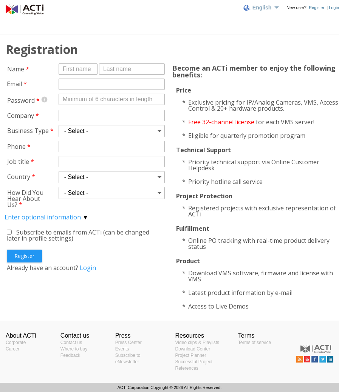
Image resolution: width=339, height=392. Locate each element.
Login (334, 7)
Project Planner (190, 355)
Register (317, 7)
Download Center (193, 349)
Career (13, 349)
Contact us (71, 342)
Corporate (16, 342)
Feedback (70, 355)
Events (122, 349)
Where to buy (73, 349)
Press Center (128, 342)
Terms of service (254, 342)
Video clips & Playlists (197, 342)
